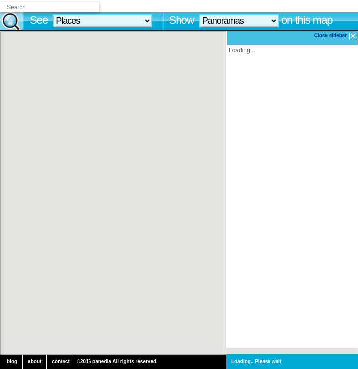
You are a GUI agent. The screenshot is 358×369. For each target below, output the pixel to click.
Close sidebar (335, 36)
